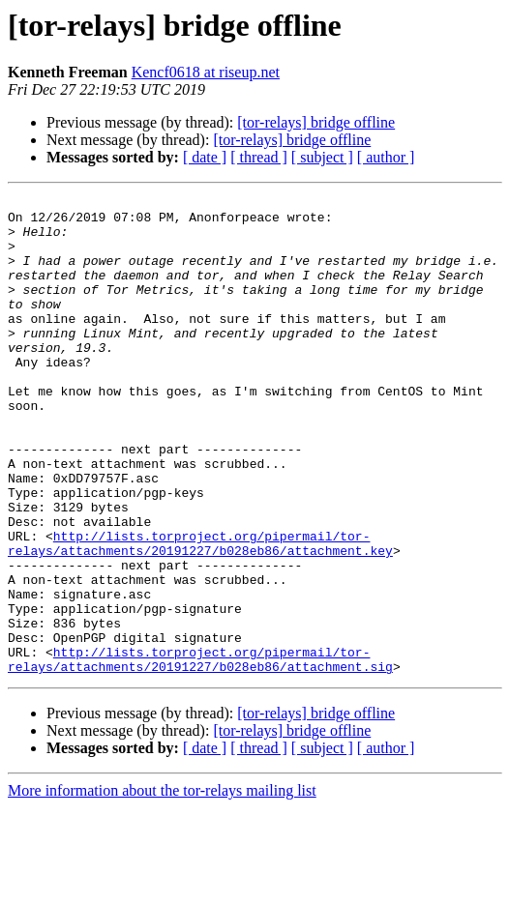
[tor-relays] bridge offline (316, 122)
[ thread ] (258, 157)
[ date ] (204, 157)
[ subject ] (322, 157)
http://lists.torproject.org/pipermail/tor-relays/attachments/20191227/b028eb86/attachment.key (200, 614)
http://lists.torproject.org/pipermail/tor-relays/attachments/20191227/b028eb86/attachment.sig (200, 753)
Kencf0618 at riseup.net (206, 72)
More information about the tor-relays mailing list (162, 886)
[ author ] (386, 157)
